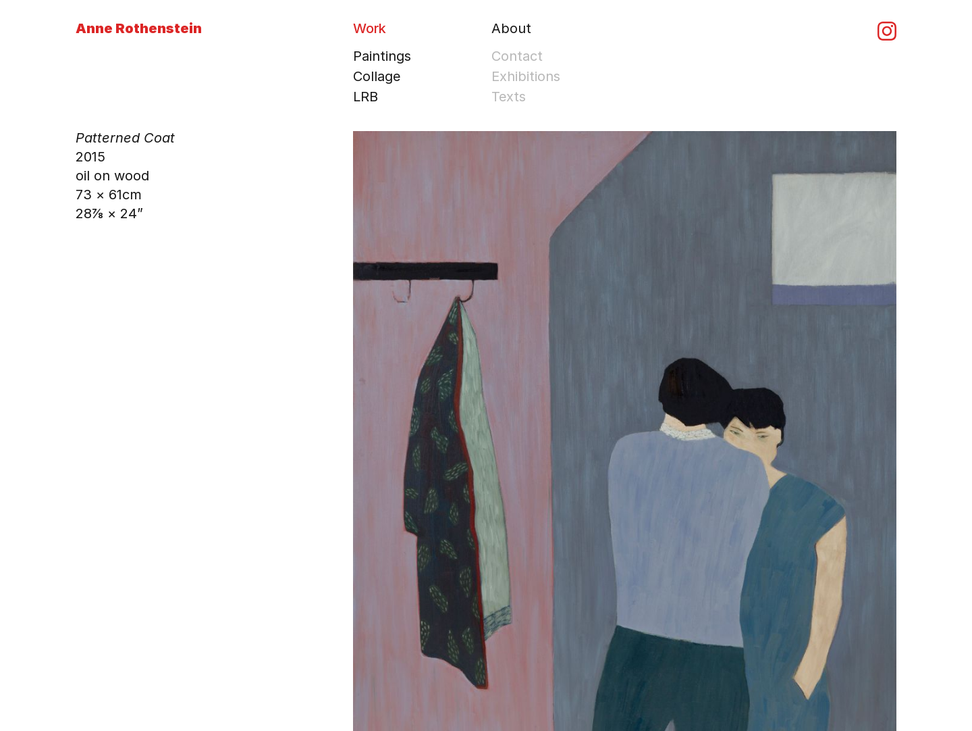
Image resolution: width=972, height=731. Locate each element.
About (511, 28)
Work (369, 28)
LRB (365, 97)
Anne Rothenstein (139, 28)
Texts (508, 97)
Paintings (382, 56)
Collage (376, 76)
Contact (517, 56)
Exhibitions (525, 76)
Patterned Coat (125, 138)
